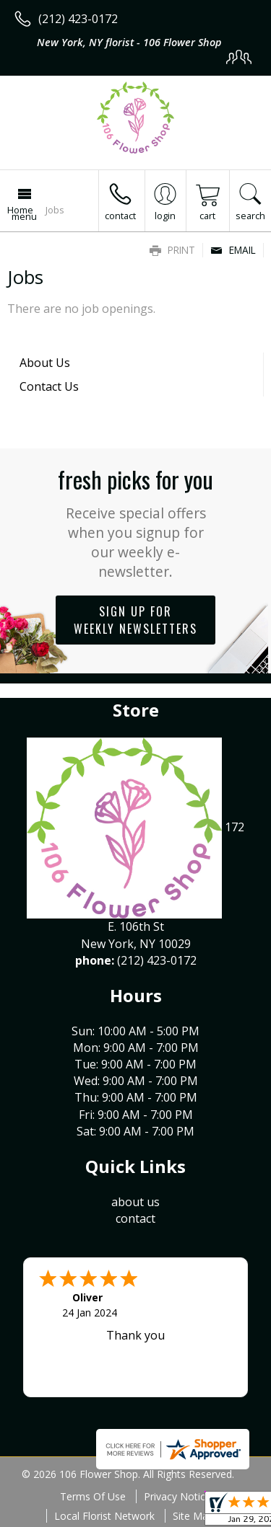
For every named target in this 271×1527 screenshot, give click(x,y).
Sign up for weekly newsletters (135, 620)
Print (172, 250)
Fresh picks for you (135, 521)
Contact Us (49, 386)
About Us (45, 363)
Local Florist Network (104, 1516)
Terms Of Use (93, 1496)
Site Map (193, 1516)
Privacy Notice (177, 1496)
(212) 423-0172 (78, 19)
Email (233, 250)
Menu (24, 216)
